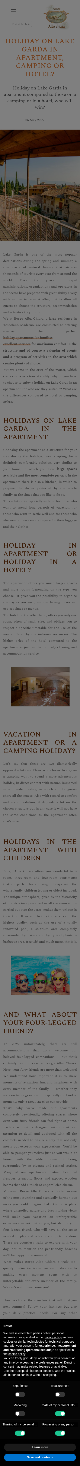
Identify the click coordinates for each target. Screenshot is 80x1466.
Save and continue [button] (40, 1457)
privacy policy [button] (53, 1337)
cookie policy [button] (16, 1354)
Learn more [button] (40, 1447)
